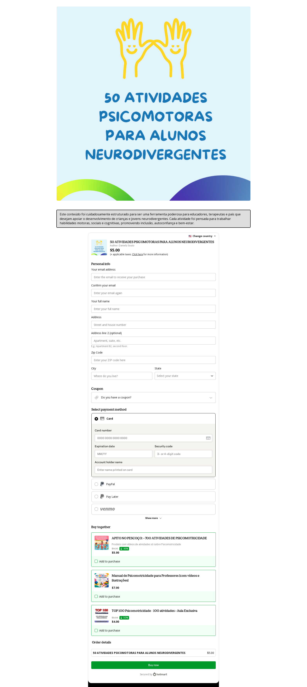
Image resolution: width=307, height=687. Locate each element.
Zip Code (97, 352)
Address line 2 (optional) (106, 333)
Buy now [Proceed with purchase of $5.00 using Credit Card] (153, 665)
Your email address (103, 269)
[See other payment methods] (153, 518)
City (93, 368)
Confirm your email (103, 285)
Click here (137, 254)
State (158, 368)
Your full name (100, 301)
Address (96, 317)
